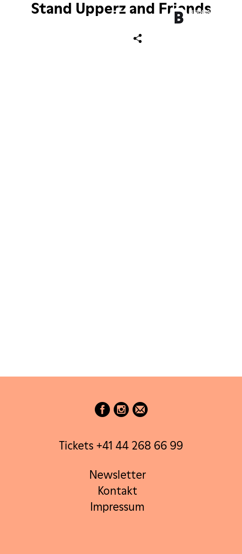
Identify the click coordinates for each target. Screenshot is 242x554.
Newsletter (117, 475)
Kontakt (117, 491)
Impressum (117, 507)
